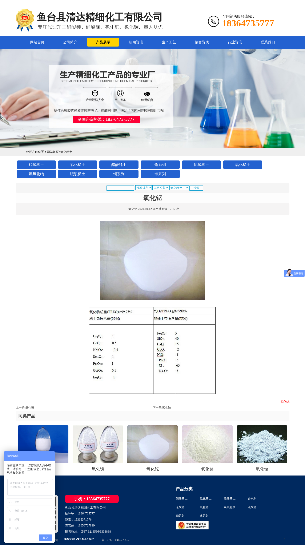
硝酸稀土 (182, 498)
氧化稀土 (206, 507)
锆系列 (252, 498)
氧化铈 (166, 407)
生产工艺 (169, 42)
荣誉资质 (202, 42)
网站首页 (37, 42)
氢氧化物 (230, 507)
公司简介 (70, 42)
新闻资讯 (136, 42)
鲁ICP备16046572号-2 (115, 540)
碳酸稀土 (254, 507)
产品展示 (103, 42)
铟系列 (180, 515)
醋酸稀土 (230, 498)
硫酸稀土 (182, 507)
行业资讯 (235, 42)
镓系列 (204, 515)
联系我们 (268, 42)
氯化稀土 (206, 498)
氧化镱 (29, 407)
